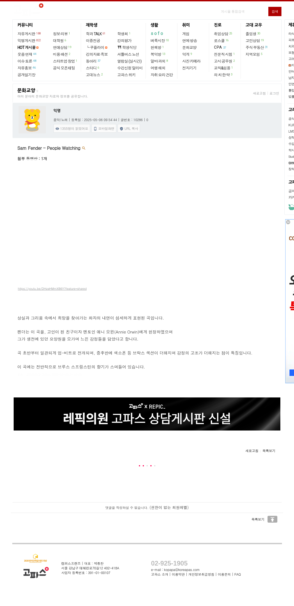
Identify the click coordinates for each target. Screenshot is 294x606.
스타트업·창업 (65, 60)
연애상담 (62, 47)
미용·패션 (62, 54)
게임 (185, 34)
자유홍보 (26, 67)
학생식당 (126, 47)
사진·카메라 (191, 61)
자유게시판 (29, 33)
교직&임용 (223, 67)
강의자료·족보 (97, 54)
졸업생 (253, 33)
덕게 (187, 54)
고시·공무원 (224, 60)
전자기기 (189, 68)
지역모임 (254, 54)
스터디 (93, 67)
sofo (157, 33)
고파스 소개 (159, 574)
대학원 (60, 40)
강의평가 (124, 41)
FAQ (237, 574)
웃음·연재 (27, 54)
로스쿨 (221, 40)
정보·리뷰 (62, 33)
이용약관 (178, 574)
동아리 (93, 60)
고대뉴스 (94, 74)
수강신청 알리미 (130, 68)
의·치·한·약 (223, 74)
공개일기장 (26, 75)
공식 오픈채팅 (64, 68)
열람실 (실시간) (129, 61)
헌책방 (157, 47)
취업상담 (223, 33)
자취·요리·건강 (162, 75)
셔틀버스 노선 (128, 54)
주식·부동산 (257, 47)
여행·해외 (158, 68)
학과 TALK (96, 33)
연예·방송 (189, 41)
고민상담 (255, 40)
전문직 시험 (224, 54)
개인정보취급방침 (201, 574)
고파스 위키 (126, 75)
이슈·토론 (27, 60)
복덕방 (158, 54)
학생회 (124, 33)
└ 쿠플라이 (95, 47)
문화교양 (189, 47)
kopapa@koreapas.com (182, 569)
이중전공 (93, 41)
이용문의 (224, 574)
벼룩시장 (160, 40)
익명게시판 (29, 40)
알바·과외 (159, 60)
